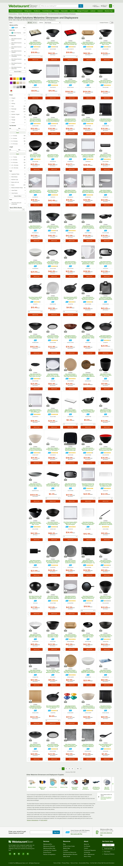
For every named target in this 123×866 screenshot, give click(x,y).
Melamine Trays (64, 787)
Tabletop (56, 11)
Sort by (41, 22)
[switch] (111, 22)
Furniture (72, 11)
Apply (17, 132)
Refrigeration (28, 11)
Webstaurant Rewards (49, 846)
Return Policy (87, 856)
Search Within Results (16, 207)
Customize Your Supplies (49, 850)
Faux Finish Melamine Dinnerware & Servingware (85, 788)
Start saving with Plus (76, 834)
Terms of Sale (57, 863)
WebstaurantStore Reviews (70, 854)
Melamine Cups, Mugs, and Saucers (42, 788)
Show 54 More (17, 71)
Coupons (65, 850)
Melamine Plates (53, 787)
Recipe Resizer (47, 852)
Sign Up (56, 832)
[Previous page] (60, 768)
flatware (29, 820)
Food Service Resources (69, 852)
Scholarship (87, 852)
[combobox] (59, 6)
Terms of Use (74, 863)
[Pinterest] (27, 853)
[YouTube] (14, 853)
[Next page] (81, 768)
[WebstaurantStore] (23, 841)
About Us (86, 844)
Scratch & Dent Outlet (69, 846)
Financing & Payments (90, 850)
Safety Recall (66, 856)
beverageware (34, 820)
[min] (13, 130)
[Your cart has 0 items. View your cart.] (111, 6)
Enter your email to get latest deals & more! (17, 832)
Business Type (109, 11)
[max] (22, 130)
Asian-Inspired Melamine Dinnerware (74, 788)
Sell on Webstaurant (89, 854)
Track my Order (108, 848)
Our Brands (87, 846)
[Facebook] (19, 853)
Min (10, 128)
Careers (86, 848)
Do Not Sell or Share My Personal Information (102, 863)
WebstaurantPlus (47, 844)
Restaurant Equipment (16, 11)
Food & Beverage (47, 11)
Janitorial (92, 11)
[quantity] (46, 59)
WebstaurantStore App (49, 848)
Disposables (64, 11)
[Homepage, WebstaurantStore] (23, 6)
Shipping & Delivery (108, 854)
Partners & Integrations (49, 854)
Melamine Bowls (32, 787)
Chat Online (106, 851)
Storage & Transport (82, 11)
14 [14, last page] (77, 768)
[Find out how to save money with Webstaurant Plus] (31, 47)
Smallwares (37, 11)
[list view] (34, 23)
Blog (64, 844)
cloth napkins (44, 820)
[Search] (23, 210)
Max (19, 128)
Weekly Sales (66, 848)
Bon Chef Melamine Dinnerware (107, 788)
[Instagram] (10, 853)
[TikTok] (23, 853)
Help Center (108, 845)
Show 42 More (17, 196)
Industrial (100, 11)
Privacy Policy (65, 863)
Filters (10, 22)
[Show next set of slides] (112, 784)
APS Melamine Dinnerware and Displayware (96, 788)
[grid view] (29, 23)
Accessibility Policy (84, 863)
